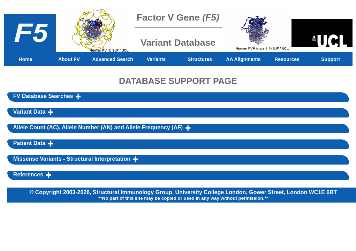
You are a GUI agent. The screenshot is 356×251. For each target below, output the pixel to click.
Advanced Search (112, 59)
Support (330, 59)
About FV (69, 59)
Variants (156, 59)
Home (25, 59)
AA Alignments (243, 59)
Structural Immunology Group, (134, 192)
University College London (210, 192)
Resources (287, 59)
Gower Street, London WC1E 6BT (293, 192)
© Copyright (46, 192)
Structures (200, 59)
